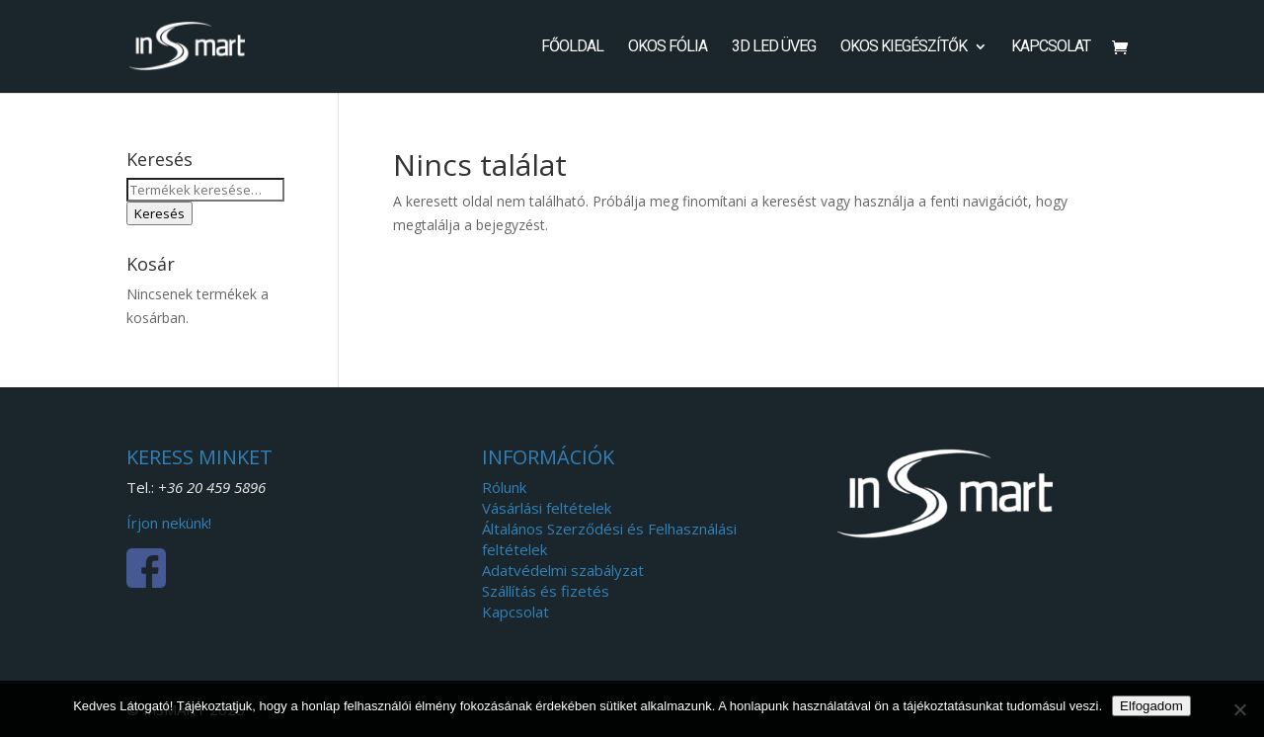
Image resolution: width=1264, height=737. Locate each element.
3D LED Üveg (774, 47)
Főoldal (572, 47)
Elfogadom (1151, 705)
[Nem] (1239, 709)
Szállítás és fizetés (545, 591)
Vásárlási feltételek (546, 508)
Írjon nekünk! (168, 522)
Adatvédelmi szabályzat (563, 570)
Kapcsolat (1050, 47)
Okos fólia (667, 47)
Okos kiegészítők (903, 47)
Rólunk (504, 487)
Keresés (159, 213)
